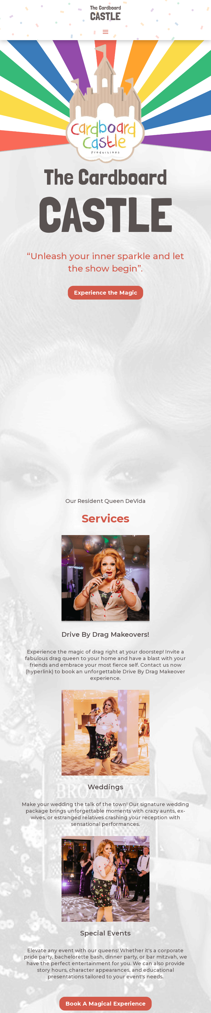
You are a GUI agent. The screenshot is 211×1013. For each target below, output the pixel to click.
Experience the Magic (105, 292)
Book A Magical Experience (105, 823)
